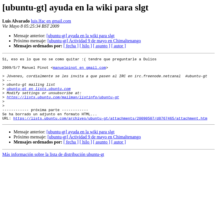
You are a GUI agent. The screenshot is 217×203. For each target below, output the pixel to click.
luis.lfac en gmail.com (51, 21)
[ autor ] (118, 45)
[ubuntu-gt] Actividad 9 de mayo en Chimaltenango (94, 40)
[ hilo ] (86, 45)
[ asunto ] (101, 45)
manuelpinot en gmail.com (79, 69)
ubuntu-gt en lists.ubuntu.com (39, 95)
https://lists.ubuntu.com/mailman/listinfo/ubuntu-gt (63, 105)
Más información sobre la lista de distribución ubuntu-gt (53, 167)
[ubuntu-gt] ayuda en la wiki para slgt (80, 35)
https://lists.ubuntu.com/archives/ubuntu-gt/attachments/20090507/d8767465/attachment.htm (110, 130)
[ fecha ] (70, 45)
